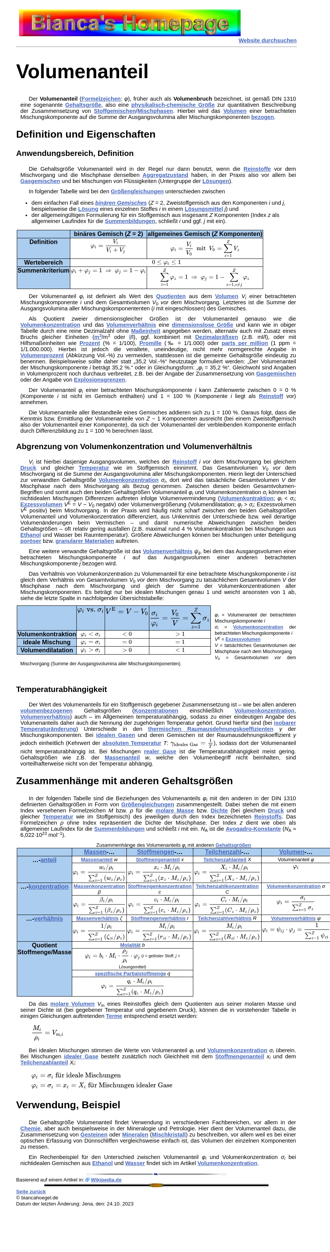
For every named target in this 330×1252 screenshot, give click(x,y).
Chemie (30, 1128)
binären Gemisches (121, 203)
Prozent (89, 343)
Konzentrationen (156, 711)
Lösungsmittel (204, 209)
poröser (30, 541)
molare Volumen (72, 1004)
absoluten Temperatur (131, 743)
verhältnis (48, 918)
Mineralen (135, 1135)
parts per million (245, 343)
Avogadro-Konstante (253, 829)
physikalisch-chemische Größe (173, 105)
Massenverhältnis (97, 918)
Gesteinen (94, 1135)
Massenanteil (122, 757)
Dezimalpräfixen (216, 337)
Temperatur (94, 468)
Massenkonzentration (99, 886)
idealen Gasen (115, 735)
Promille (150, 343)
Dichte (219, 810)
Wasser (135, 1163)
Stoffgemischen (115, 111)
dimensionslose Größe (202, 325)
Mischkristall (169, 1135)
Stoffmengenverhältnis (158, 918)
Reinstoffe (257, 169)
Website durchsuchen (268, 40)
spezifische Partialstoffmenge (130, 973)
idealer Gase (81, 1056)
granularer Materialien (84, 541)
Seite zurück (31, 1191)
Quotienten (171, 296)
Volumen (235, 111)
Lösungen (215, 181)
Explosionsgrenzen (99, 380)
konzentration (49, 886)
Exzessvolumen (41, 504)
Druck (28, 468)
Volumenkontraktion (246, 498)
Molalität (130, 945)
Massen (95, 852)
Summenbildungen (130, 221)
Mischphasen (155, 111)
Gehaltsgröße (83, 105)
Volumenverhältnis (131, 325)
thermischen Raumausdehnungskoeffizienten (210, 729)
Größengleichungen (137, 191)
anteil (48, 860)
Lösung (88, 209)
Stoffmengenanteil (158, 859)
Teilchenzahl (223, 852)
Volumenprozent (42, 355)
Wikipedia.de (106, 1180)
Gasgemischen (40, 181)
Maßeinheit (145, 331)
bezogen (262, 117)
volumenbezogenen (46, 711)
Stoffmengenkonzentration (160, 886)
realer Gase (160, 751)
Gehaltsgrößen (233, 845)
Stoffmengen (156, 852)
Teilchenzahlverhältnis (224, 918)
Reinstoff (271, 396)
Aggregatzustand (165, 175)
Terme (114, 1016)
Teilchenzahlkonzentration (227, 886)
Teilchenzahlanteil (224, 859)
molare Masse (174, 810)
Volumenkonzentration (50, 325)
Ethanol (30, 535)
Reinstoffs (268, 817)
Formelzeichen (101, 99)
